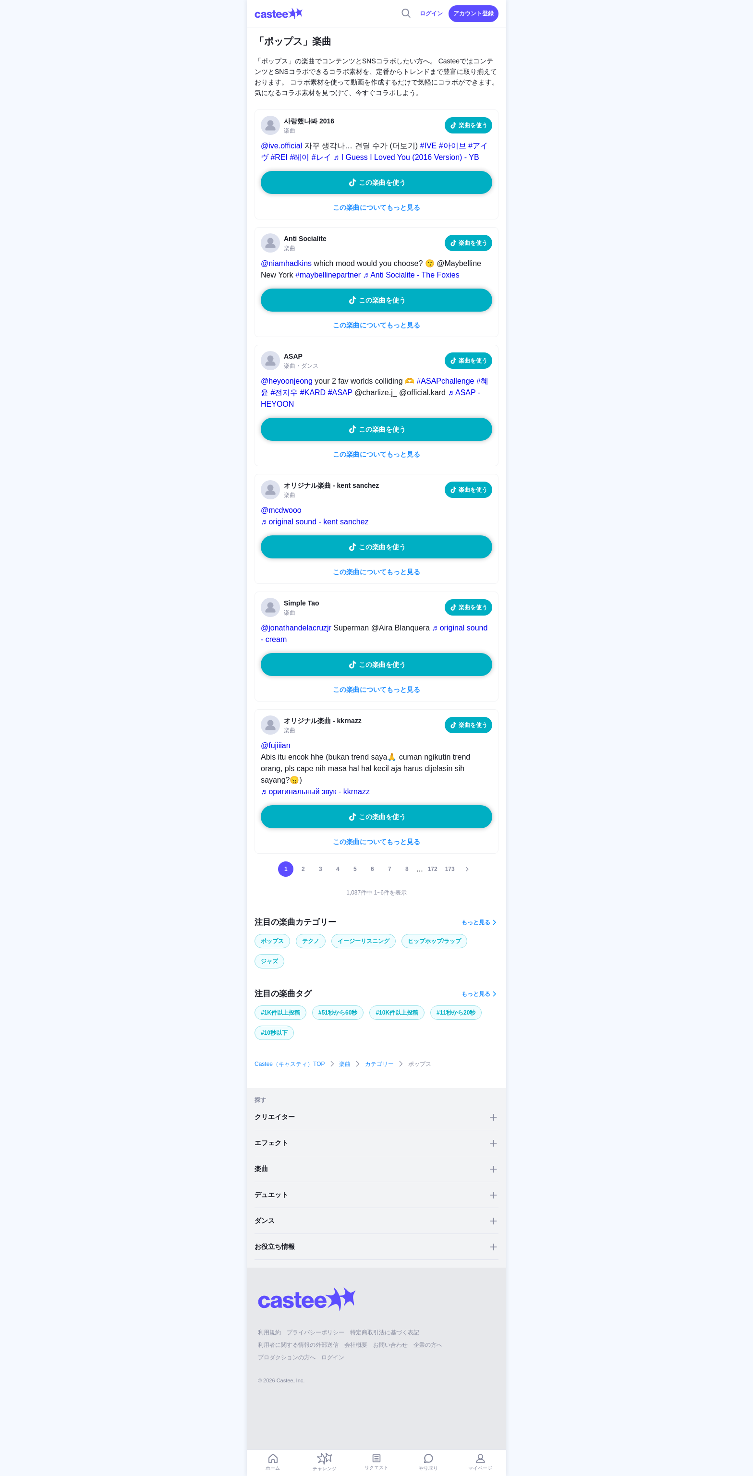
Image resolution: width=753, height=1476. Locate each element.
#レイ (321, 157)
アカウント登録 (473, 13)
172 (432, 869)
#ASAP (340, 392)
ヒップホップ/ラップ (434, 941)
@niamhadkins (286, 263)
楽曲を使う (473, 125)
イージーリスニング (363, 941)
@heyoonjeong (287, 381)
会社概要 (355, 1345)
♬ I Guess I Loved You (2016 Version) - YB (406, 157)
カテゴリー (379, 1064)
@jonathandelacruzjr (296, 628)
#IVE (428, 146)
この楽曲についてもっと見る (376, 207)
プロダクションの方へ (287, 1357)
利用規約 (269, 1332)
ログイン (431, 13)
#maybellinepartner (328, 275)
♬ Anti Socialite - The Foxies (411, 275)
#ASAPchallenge (445, 381)
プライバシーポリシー (315, 1332)
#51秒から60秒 (337, 1012)
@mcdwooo (281, 510)
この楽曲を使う (382, 182)
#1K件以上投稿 (280, 1012)
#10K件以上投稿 (397, 1012)
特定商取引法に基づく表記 (384, 1332)
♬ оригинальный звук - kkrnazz (315, 791)
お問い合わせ (390, 1345)
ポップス (272, 941)
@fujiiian (276, 745)
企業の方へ (427, 1345)
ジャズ (269, 961)
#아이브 (452, 146)
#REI (279, 157)
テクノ (310, 941)
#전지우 (284, 392)
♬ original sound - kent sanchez (315, 522)
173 (450, 869)
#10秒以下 (274, 1032)
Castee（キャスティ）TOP (290, 1064)
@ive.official (281, 146)
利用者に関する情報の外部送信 (298, 1345)
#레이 (299, 157)
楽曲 (345, 1064)
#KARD (313, 392)
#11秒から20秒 (456, 1012)
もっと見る (476, 922)
